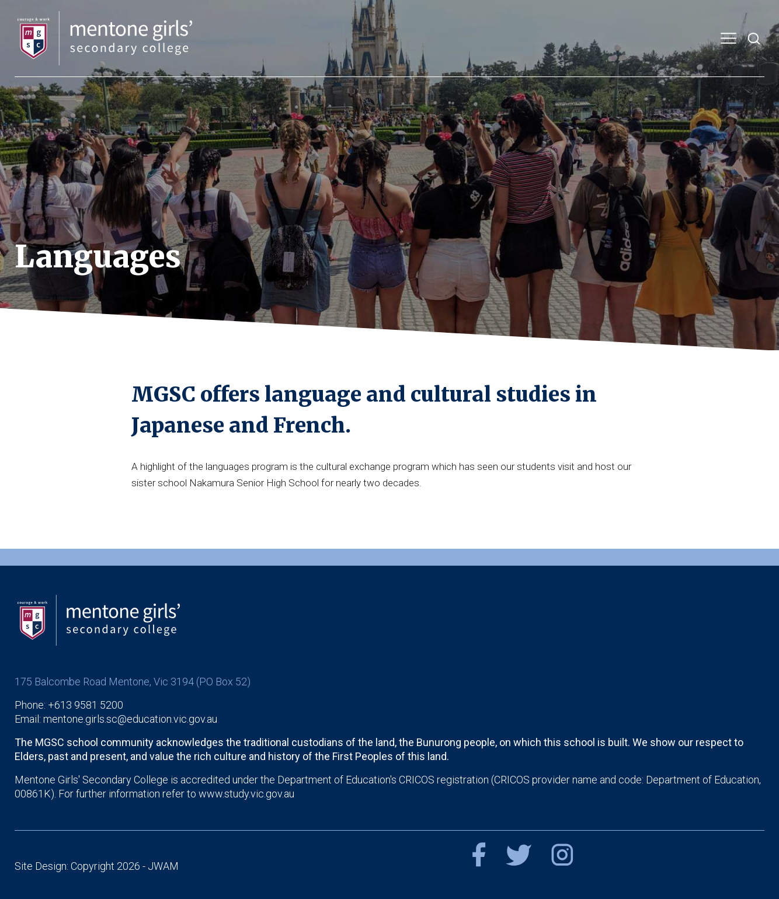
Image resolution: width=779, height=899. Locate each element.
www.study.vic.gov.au (246, 794)
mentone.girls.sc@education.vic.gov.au (130, 719)
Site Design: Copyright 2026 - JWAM (97, 866)
